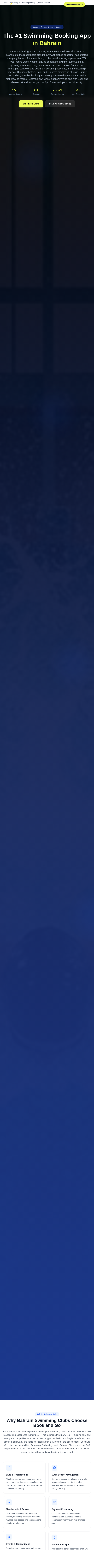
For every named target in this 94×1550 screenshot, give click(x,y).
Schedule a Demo (31, 105)
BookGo (10, 4)
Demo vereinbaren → (75, 4)
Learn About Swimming (60, 105)
